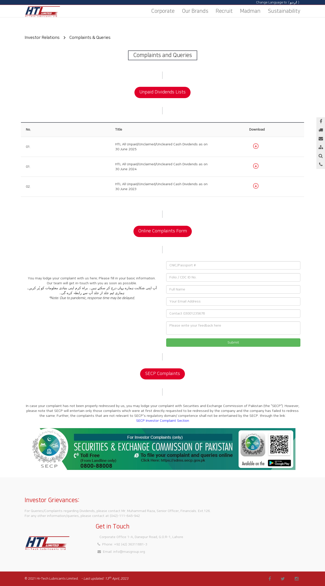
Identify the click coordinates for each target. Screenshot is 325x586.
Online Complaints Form (162, 231)
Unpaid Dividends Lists (162, 92)
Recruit (224, 11)
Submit (233, 343)
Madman (250, 11)
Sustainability (284, 11)
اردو (293, 2)
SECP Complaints (162, 373)
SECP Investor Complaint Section (162, 421)
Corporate (163, 11)
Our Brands (195, 11)
